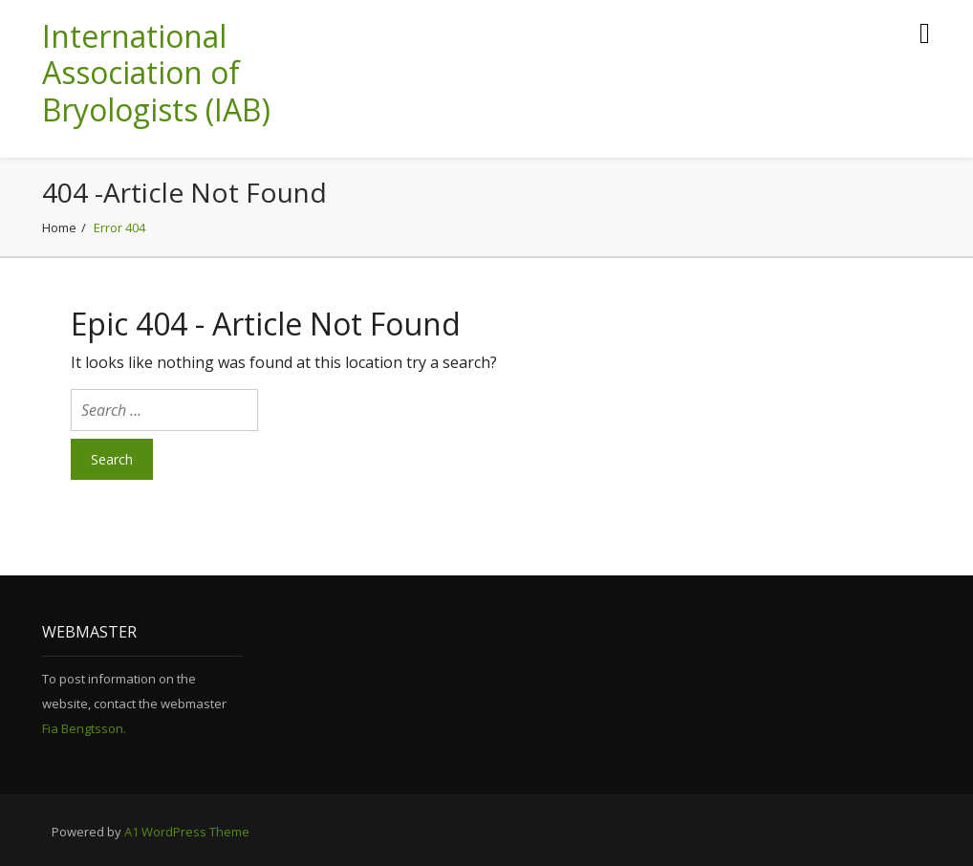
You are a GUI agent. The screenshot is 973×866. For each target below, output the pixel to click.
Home (59, 227)
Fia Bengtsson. (84, 728)
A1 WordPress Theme (186, 831)
